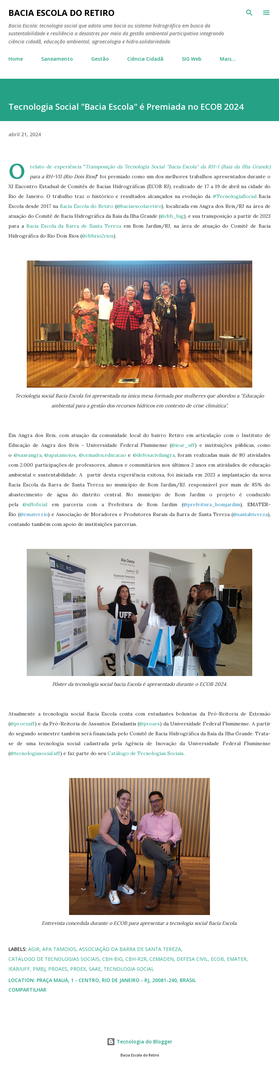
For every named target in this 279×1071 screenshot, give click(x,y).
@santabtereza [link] (250, 514)
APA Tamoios (59, 949)
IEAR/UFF (19, 968)
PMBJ (39, 968)
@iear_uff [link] (183, 445)
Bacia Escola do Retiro (61, 12)
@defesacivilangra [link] (154, 455)
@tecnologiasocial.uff (35, 753)
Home (15, 58)
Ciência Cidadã (145, 58)
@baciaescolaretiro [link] (139, 206)
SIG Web (192, 58)
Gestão (100, 58)
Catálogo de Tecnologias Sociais (145, 753)
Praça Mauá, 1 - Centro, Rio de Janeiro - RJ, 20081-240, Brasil (116, 980)
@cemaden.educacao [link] (102, 455)
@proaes (149, 723)
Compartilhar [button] (27, 989)
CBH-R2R (136, 959)
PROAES (57, 968)
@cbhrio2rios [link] (97, 236)
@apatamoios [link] (60, 455)
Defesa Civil (192, 959)
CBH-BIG (112, 959)
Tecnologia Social (129, 968)
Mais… (228, 58)
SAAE (95, 968)
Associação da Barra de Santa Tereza (130, 949)
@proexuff (22, 723)
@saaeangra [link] (28, 455)
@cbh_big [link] (172, 216)
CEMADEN (161, 959)
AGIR (33, 949)
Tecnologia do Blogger (139, 1041)
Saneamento (57, 58)
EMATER (237, 959)
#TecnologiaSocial (234, 196)
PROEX (78, 968)
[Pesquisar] (249, 12)
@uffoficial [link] (35, 504)
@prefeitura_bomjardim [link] (211, 504)
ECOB (217, 959)
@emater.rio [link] (33, 514)
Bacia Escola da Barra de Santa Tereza (73, 226)
